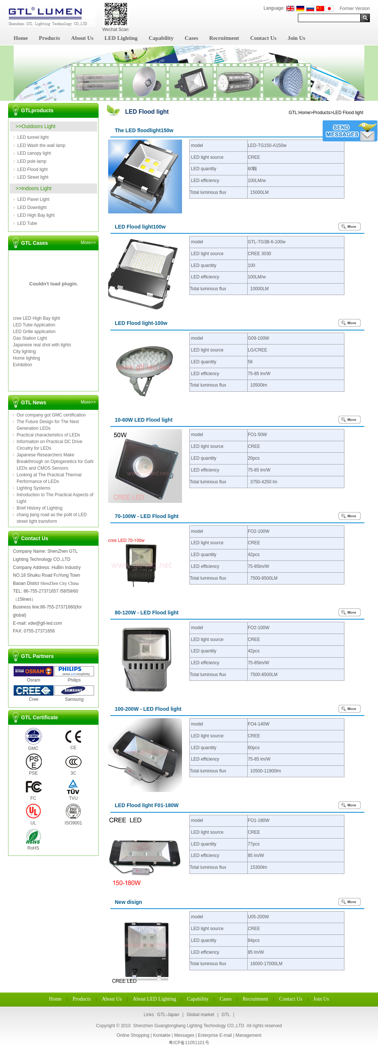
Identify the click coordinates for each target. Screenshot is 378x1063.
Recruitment (224, 38)
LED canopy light (34, 153)
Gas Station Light (30, 338)
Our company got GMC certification (51, 415)
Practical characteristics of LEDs (48, 435)
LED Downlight (32, 207)
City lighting (24, 351)
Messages (184, 1035)
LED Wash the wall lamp (41, 145)
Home (21, 38)
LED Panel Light (33, 199)
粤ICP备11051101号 (189, 1042)
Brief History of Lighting (39, 508)
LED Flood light (32, 169)
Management (248, 1035)
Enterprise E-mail (215, 1035)
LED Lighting (121, 38)
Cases (191, 38)
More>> (88, 242)
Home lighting (26, 358)
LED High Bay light (36, 215)
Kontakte (161, 1035)
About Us (82, 38)
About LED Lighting (154, 999)
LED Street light (32, 177)
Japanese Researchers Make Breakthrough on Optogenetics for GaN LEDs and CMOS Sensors (55, 461)
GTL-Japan (168, 1014)
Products (49, 38)
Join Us (296, 38)
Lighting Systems (33, 488)
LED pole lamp (32, 161)
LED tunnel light (33, 137)
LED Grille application (34, 331)
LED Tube (27, 223)
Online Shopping (133, 1035)
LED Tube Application (34, 325)
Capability (161, 38)
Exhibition (22, 364)
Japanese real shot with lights (42, 344)
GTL (225, 1014)
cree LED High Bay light (36, 318)
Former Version (355, 8)
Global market (200, 1014)
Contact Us (263, 38)
